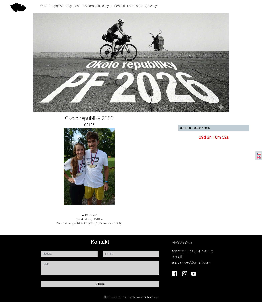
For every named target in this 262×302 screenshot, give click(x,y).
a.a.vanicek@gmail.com (191, 262)
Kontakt (119, 6)
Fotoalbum (134, 6)
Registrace (73, 6)
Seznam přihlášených (97, 6)
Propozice (56, 6)
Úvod (43, 6)
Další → (98, 219)
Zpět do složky (83, 219)
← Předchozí (89, 215)
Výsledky (151, 6)
